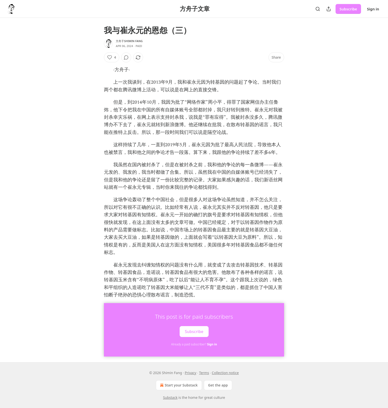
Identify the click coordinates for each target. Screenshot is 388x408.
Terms (204, 372)
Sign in (373, 8)
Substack (170, 397)
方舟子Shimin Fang (129, 41)
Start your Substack (178, 385)
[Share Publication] (329, 9)
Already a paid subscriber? (194, 344)
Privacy (190, 372)
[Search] (318, 9)
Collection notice (225, 372)
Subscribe (348, 8)
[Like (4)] (111, 57)
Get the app (218, 385)
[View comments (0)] (126, 57)
